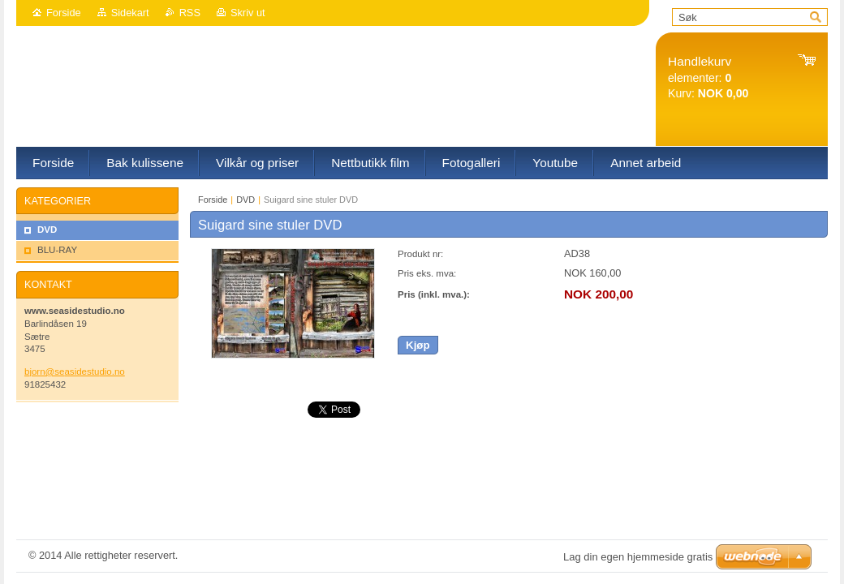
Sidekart (130, 12)
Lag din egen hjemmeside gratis (638, 557)
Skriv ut (247, 12)
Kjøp (418, 345)
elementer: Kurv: (708, 77)
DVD (245, 199)
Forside (63, 12)
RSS (189, 12)
